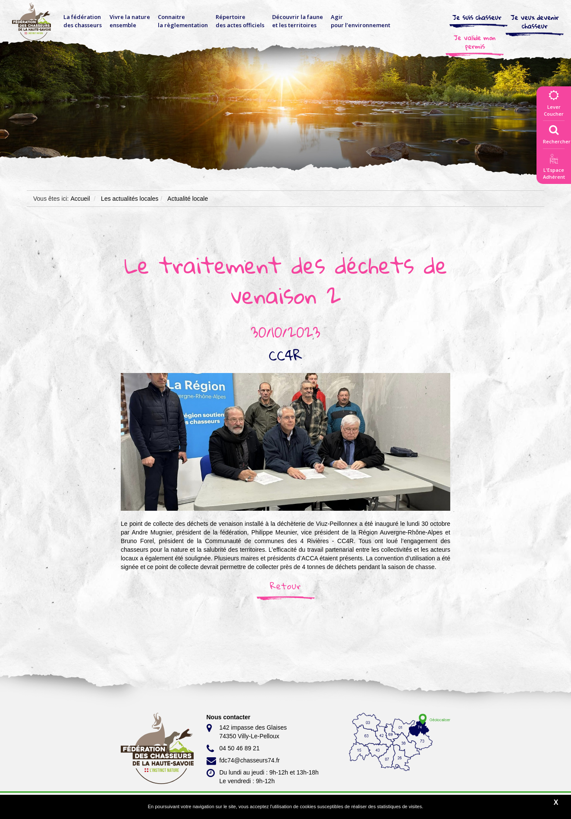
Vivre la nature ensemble (130, 21)
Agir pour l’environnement (360, 21)
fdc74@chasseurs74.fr (243, 760)
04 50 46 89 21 (233, 748)
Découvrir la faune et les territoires (297, 21)
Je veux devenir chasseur (535, 21)
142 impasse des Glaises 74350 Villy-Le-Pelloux (247, 731)
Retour (285, 585)
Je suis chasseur (477, 17)
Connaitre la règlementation (183, 21)
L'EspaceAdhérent (554, 168)
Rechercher (557, 132)
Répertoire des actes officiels (240, 21)
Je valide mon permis (475, 42)
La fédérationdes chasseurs (82, 21)
